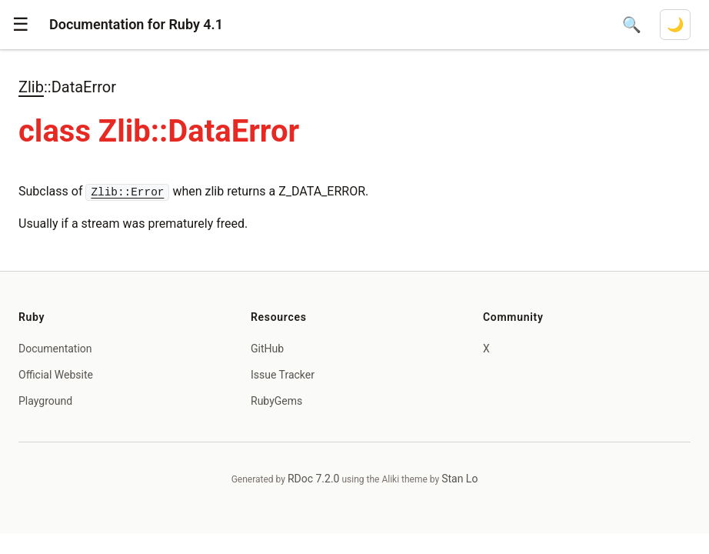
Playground (45, 401)
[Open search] (631, 24)
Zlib (31, 87)
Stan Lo (459, 478)
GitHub (267, 348)
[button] (20, 24)
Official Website (55, 375)
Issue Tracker (283, 375)
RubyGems (276, 401)
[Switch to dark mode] (675, 24)
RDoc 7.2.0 (314, 478)
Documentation (55, 348)
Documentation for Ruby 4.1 (136, 24)
